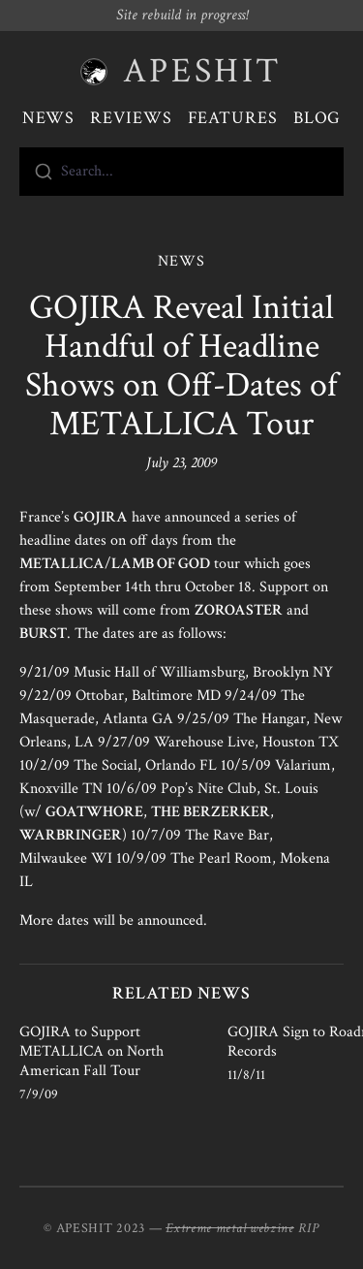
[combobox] (181, 171)
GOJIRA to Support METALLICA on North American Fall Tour (91, 1051)
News (49, 118)
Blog (317, 118)
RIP (308, 1228)
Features (233, 118)
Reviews (130, 118)
